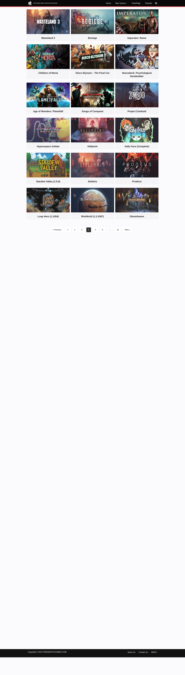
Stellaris (92, 181)
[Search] (156, 3)
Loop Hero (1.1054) (48, 216)
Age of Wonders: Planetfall (48, 111)
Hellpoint (92, 146)
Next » (127, 230)
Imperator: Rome (136, 38)
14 (118, 230)
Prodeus (137, 181)
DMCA (154, 670)
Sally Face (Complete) (137, 146)
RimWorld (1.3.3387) (92, 216)
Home (108, 3)
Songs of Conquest (92, 111)
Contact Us (143, 670)
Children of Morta (48, 73)
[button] (126, 3)
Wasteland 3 (48, 38)
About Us (131, 670)
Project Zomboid (137, 111)
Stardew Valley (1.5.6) (48, 181)
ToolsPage (136, 3)
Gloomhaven (137, 216)
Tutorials (148, 3)
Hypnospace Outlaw (48, 146)
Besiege (92, 38)
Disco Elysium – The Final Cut (92, 73)
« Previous (56, 230)
